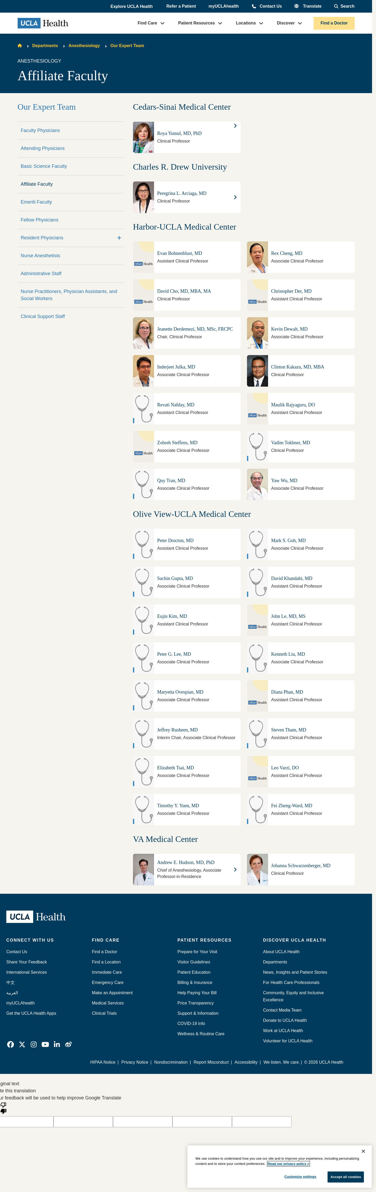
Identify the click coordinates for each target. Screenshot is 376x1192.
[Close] (363, 1151)
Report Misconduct (211, 1062)
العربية (12, 993)
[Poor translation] (3, 1108)
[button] (132, 6)
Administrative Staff (41, 273)
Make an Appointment (112, 993)
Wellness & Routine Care (200, 1034)
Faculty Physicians (40, 130)
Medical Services (108, 1003)
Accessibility (246, 1062)
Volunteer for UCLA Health (288, 1041)
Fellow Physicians (39, 220)
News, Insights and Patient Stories (295, 972)
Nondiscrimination (171, 1062)
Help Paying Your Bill (197, 993)
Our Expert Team (127, 45)
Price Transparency (195, 1003)
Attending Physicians (43, 148)
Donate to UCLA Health (285, 1020)
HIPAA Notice (103, 1062)
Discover (286, 23)
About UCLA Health (281, 951)
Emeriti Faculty (36, 202)
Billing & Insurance (194, 982)
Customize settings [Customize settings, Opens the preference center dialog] (300, 1177)
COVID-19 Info (191, 1023)
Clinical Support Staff (43, 316)
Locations (246, 23)
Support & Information (198, 1013)
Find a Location (106, 962)
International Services (26, 972)
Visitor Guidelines (193, 962)
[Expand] (119, 237)
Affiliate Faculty (37, 184)
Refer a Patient (181, 6)
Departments (45, 45)
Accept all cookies (345, 1177)
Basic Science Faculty (44, 166)
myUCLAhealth (224, 6)
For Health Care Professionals (291, 982)
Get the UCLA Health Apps (31, 1013)
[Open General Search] (344, 6)
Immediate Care (107, 972)
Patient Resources (196, 23)
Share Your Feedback (26, 962)
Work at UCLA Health (283, 1030)
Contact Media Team (282, 1010)
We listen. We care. (282, 1062)
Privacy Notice (135, 1062)
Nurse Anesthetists (40, 255)
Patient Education (193, 972)
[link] (10, 1044)
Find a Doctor (334, 23)
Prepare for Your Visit (197, 951)
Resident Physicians (42, 237)
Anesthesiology (84, 45)
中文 (10, 982)
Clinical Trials (104, 1013)
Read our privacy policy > (288, 1164)
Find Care (147, 23)
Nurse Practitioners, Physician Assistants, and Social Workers (69, 295)
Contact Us (271, 6)
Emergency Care (107, 982)
